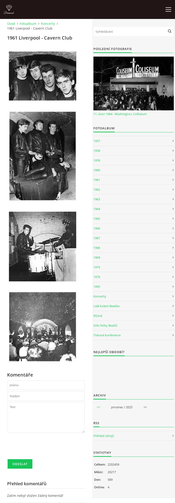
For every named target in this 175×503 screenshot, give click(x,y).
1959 (96, 160)
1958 (96, 150)
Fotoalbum (28, 23)
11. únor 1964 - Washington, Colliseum (120, 114)
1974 (96, 267)
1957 (96, 141)
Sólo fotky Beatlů (105, 325)
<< (98, 407)
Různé (97, 316)
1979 (96, 277)
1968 (96, 248)
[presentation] (43, 448)
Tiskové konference (107, 335)
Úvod (11, 23)
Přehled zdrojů (103, 436)
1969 (96, 257)
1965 (96, 218)
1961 (96, 180)
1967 (96, 238)
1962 (96, 189)
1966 (96, 228)
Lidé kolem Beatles (106, 306)
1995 (96, 286)
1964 (96, 209)
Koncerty (48, 23)
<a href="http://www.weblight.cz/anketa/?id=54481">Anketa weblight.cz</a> (133, 371)
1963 (96, 199)
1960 (96, 170)
